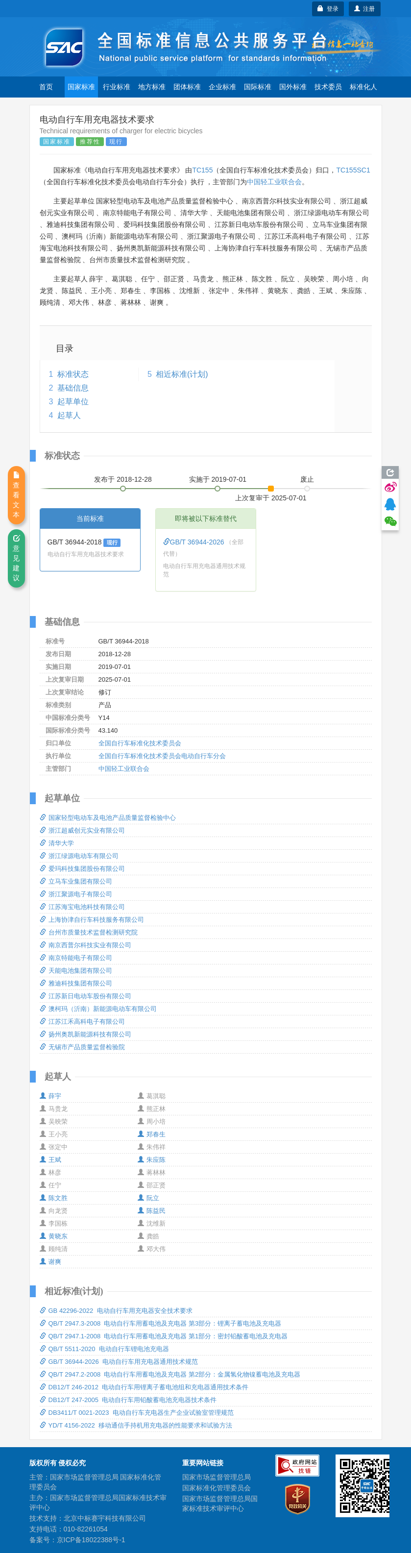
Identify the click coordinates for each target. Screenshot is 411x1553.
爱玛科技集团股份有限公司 (82, 868)
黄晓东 (54, 1236)
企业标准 (222, 87)
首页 (46, 87)
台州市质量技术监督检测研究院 (89, 932)
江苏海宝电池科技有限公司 (82, 907)
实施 (218, 479)
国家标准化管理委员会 (216, 1488)
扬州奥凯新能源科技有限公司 (85, 1034)
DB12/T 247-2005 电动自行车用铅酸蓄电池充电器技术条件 (128, 1400)
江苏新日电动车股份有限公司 (85, 996)
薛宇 (50, 1096)
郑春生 (152, 1134)
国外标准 (293, 87)
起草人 (69, 415)
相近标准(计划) (182, 374)
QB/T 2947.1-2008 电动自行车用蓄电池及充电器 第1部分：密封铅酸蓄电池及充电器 (164, 1336)
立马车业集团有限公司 (76, 881)
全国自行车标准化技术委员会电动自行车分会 (162, 756)
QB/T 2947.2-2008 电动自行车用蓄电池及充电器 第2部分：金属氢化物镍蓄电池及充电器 (170, 1374)
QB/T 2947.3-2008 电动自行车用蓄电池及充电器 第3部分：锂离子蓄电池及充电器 (161, 1323)
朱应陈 (152, 1159)
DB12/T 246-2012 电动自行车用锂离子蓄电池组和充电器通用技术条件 (144, 1387)
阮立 (148, 1198)
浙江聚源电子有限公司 (76, 894)
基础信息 (73, 388)
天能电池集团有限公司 (76, 970)
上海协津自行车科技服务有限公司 (92, 919)
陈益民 (152, 1210)
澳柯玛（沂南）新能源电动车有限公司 (98, 1008)
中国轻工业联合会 (274, 182)
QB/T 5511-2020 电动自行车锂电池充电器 (104, 1349)
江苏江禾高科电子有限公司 (82, 1021)
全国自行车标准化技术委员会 (139, 743)
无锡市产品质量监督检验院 (82, 1047)
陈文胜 (54, 1198)
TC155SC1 (353, 170)
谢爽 (50, 1261)
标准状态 (73, 374)
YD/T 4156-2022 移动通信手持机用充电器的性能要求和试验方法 (136, 1425)
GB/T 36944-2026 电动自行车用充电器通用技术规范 (119, 1361)
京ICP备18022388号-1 (91, 1540)
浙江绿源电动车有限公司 (79, 856)
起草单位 (73, 401)
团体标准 (187, 87)
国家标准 (81, 87)
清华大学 (57, 843)
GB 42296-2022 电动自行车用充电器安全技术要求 (116, 1310)
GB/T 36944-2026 (194, 542)
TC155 (202, 170)
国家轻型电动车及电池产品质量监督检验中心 (108, 817)
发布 (123, 479)
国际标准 (257, 87)
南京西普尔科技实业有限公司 (85, 945)
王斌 (50, 1159)
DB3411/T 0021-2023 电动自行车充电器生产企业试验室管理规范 (137, 1412)
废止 (307, 479)
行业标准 (116, 87)
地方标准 (152, 87)
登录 (327, 8)
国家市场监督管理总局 (216, 1477)
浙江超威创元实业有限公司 (82, 830)
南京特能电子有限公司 (76, 957)
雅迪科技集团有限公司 (76, 983)
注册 (364, 8)
